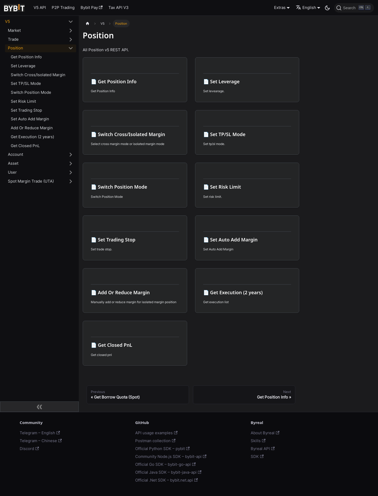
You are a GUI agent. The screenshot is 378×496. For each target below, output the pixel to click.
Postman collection (155, 440)
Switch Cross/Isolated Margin (38, 74)
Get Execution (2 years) (32, 136)
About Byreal (265, 432)
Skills (258, 440)
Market (14, 30)
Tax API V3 (118, 7)
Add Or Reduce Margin (32, 127)
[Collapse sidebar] (39, 406)
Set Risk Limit (23, 101)
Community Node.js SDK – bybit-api (170, 456)
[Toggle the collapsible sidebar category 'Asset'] (70, 164)
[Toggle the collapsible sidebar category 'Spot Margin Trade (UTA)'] (70, 181)
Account (15, 154)
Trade (13, 39)
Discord (29, 448)
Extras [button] (280, 7)
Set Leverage (23, 65)
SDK (257, 456)
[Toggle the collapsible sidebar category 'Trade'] (70, 39)
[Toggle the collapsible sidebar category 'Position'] (70, 48)
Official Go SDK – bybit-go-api (165, 464)
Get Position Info (26, 56)
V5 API (40, 7)
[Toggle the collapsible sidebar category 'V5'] (70, 22)
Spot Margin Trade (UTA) (31, 181)
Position (15, 47)
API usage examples (156, 432)
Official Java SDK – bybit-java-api (168, 472)
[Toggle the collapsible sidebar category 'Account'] (70, 155)
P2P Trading (63, 7)
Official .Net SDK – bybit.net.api (166, 480)
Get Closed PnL (25, 145)
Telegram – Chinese (41, 440)
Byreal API (263, 448)
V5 (7, 21)
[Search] (354, 8)
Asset (13, 163)
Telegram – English (40, 432)
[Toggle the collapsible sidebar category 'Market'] (70, 30)
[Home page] (87, 23)
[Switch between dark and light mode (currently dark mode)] (327, 8)
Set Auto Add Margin (30, 118)
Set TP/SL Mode (26, 83)
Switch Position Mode (31, 92)
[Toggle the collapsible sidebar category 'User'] (70, 172)
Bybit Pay (92, 7)
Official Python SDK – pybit (162, 448)
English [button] (306, 7)
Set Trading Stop (26, 110)
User (12, 172)
